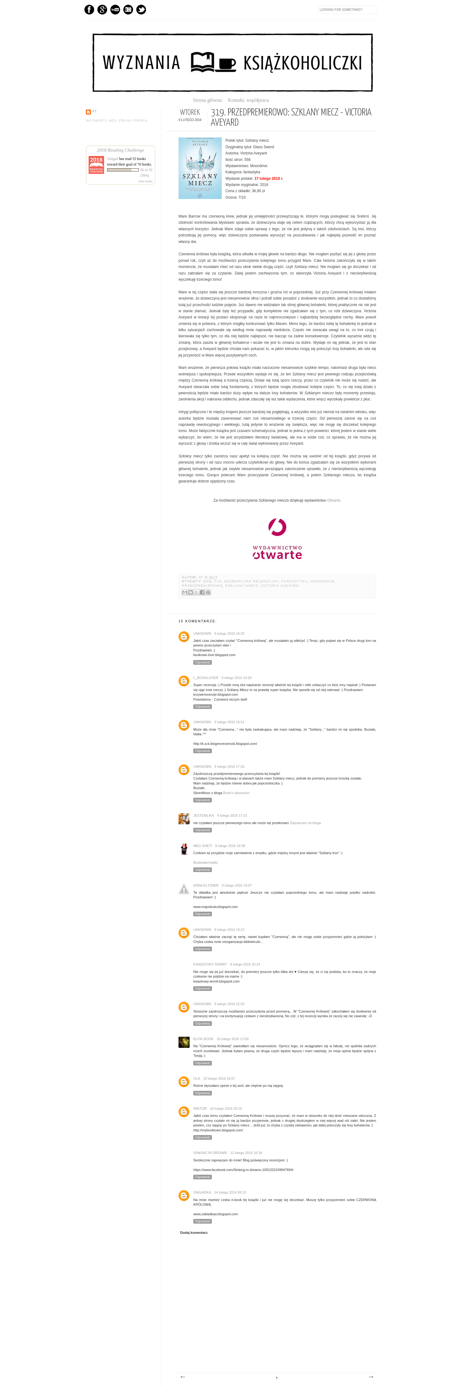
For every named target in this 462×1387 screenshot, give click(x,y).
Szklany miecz (241, 586)
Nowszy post (182, 1377)
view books (145, 181)
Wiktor (200, 1108)
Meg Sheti (202, 846)
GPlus (102, 10)
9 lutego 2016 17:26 (229, 766)
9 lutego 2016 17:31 (232, 815)
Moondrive (322, 581)
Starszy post (371, 1377)
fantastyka (294, 581)
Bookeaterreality (205, 862)
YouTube (115, 10)
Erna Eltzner (206, 885)
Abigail (112, 159)
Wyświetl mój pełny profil (117, 120)
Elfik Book (203, 1039)
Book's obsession (236, 793)
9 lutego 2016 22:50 (229, 1004)
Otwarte (333, 500)
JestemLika (203, 815)
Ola (196, 1078)
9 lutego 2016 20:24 (245, 964)
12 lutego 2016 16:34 (246, 1153)
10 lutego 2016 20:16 (226, 1108)
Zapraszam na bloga (305, 823)
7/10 (218, 581)
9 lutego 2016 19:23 (229, 929)
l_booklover (205, 678)
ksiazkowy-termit (210, 964)
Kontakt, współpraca (248, 100)
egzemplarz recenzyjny (251, 581)
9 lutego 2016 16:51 (229, 722)
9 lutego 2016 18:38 (230, 846)
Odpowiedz (202, 662)
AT (202, 577)
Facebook (89, 10)
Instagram (128, 10)
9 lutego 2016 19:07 (237, 885)
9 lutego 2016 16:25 (229, 633)
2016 (207, 581)
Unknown (202, 633)
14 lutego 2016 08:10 (230, 1192)
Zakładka (202, 1192)
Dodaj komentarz (194, 1232)
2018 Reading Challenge (121, 150)
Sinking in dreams (210, 1153)
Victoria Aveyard (279, 586)
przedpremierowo (202, 586)
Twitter (141, 10)
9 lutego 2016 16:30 (236, 678)
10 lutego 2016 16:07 (219, 1078)
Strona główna (210, 100)
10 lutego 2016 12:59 (232, 1039)
